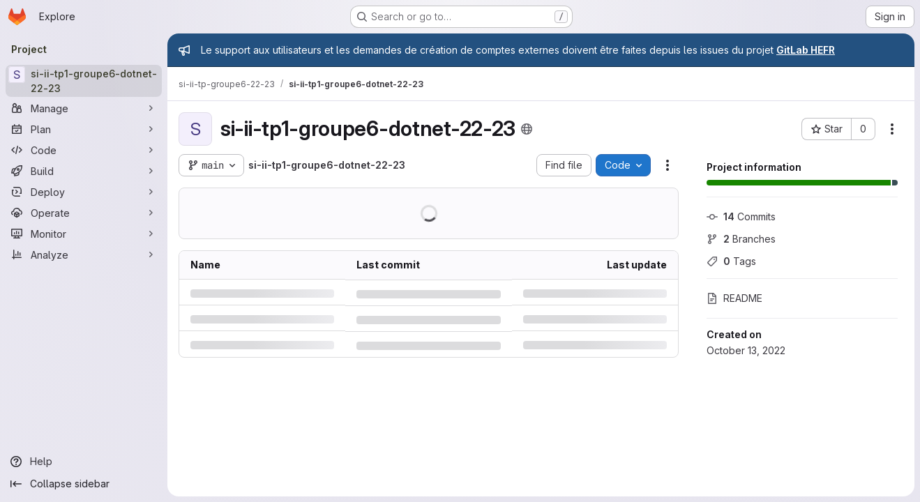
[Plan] (84, 129)
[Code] (84, 150)
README (734, 298)
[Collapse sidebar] (84, 484)
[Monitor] (84, 233)
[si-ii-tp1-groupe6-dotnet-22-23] (84, 81)
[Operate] (84, 212)
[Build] (84, 171)
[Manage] (84, 108)
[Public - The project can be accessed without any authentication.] (526, 129)
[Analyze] (84, 254)
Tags (731, 261)
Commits (741, 216)
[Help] (84, 461)
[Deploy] (84, 191)
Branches (741, 239)
